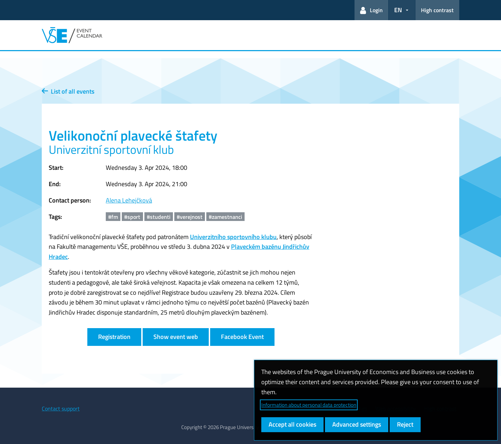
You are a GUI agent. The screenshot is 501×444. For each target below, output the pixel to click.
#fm (113, 217)
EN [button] (398, 10)
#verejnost (189, 217)
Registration (114, 336)
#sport (132, 217)
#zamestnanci (225, 217)
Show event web (175, 336)
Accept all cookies (292, 424)
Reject (405, 424)
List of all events (68, 91)
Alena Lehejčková (129, 200)
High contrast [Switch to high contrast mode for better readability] (437, 10)
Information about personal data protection (308, 405)
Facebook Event (242, 336)
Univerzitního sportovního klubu (233, 236)
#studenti (158, 217)
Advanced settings (356, 424)
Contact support (61, 408)
